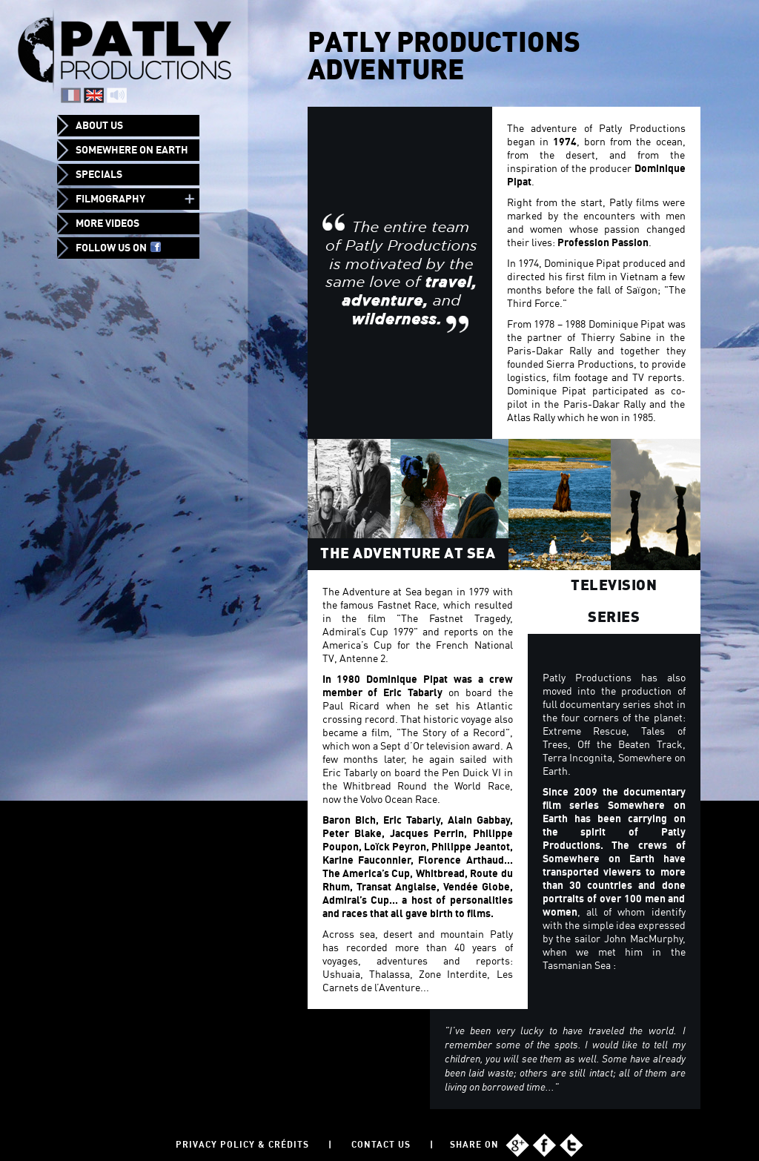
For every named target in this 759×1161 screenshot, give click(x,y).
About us (99, 125)
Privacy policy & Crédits (242, 1144)
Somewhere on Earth (132, 149)
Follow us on (118, 247)
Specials (99, 174)
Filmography (110, 198)
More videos (107, 223)
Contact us (381, 1144)
